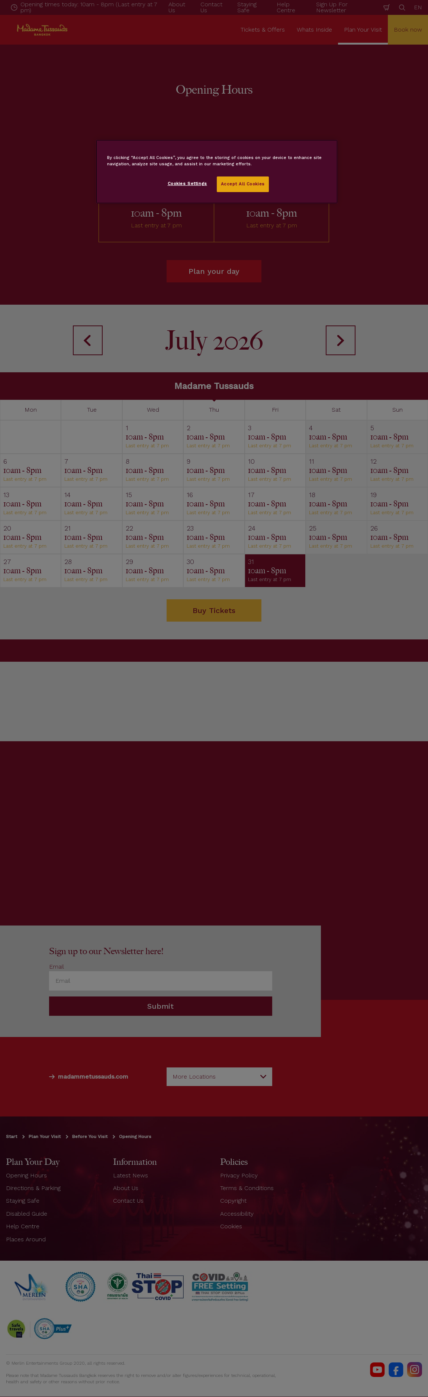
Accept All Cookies (243, 184)
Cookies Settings (187, 183)
